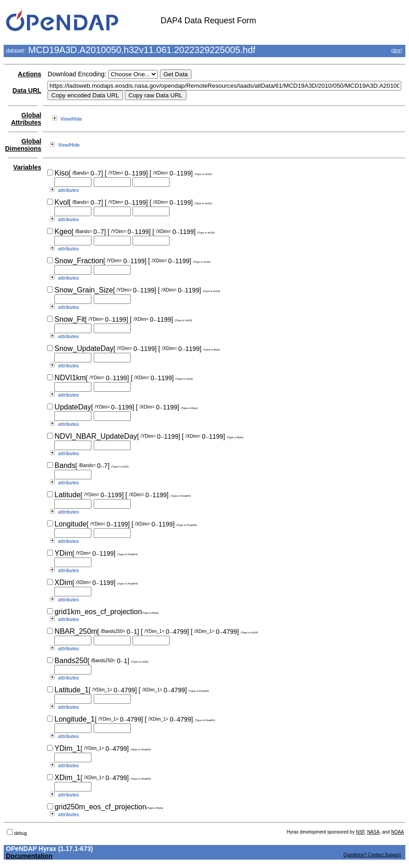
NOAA (397, 831)
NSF (360, 831)
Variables (27, 167)
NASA (373, 831)
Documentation (29, 856)
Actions (29, 74)
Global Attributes (26, 119)
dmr (396, 50)
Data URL (26, 90)
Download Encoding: (77, 74)
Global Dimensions (23, 145)
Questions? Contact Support (372, 854)
